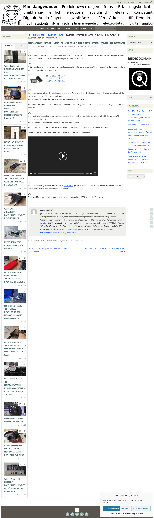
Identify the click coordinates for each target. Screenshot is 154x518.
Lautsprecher (81, 47)
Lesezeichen (78, 241)
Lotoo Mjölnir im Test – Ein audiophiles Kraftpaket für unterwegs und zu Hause (138, 159)
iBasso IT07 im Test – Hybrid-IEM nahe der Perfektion (13, 245)
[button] (63, 156)
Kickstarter (68, 185)
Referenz (8, 46)
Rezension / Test (94, 47)
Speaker (65, 241)
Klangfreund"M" (37, 47)
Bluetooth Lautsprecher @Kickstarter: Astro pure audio (105, 250)
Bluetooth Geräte (55, 35)
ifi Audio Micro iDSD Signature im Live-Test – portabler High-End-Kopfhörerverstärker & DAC (15, 348)
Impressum (139, 514)
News (140, 2)
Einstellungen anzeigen (141, 508)
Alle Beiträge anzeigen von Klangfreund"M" (58, 232)
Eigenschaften (39, 35)
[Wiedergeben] (31, 173)
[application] (63, 156)
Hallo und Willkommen (126, 2)
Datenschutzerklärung (128, 514)
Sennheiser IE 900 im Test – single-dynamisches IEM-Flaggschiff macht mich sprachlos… (13, 312)
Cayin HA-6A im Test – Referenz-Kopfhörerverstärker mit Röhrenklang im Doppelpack (14, 485)
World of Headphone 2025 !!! (139, 125)
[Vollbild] (95, 173)
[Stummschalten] (91, 173)
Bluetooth (35, 241)
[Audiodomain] (140, 65)
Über (146, 2)
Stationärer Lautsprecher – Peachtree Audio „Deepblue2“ (48, 250)
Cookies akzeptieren (111, 508)
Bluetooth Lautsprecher (51, 241)
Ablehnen (125, 508)
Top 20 (21, 46)
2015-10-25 (52, 47)
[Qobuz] (140, 90)
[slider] (61, 173)
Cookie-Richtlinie (115, 514)
